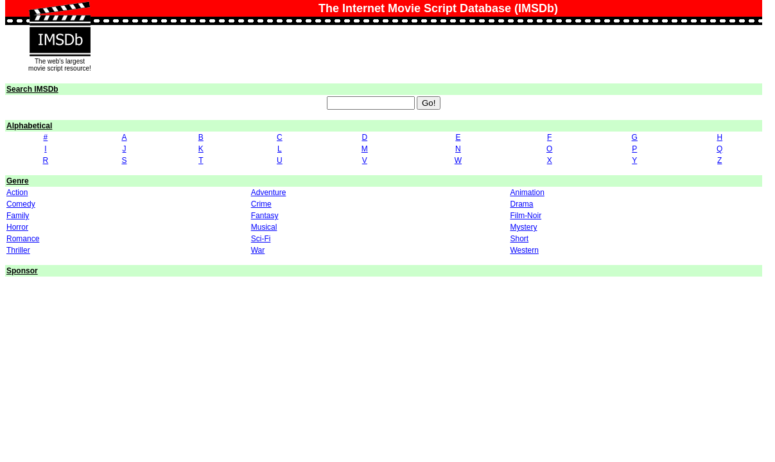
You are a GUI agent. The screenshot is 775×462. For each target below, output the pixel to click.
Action (17, 192)
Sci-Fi (261, 238)
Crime (261, 204)
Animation (527, 192)
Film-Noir (525, 215)
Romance (22, 238)
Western (524, 250)
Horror (17, 227)
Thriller (18, 250)
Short (519, 238)
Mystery (523, 227)
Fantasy (265, 215)
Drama (521, 204)
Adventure (268, 192)
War (258, 250)
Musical (264, 227)
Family (17, 215)
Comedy (20, 204)
